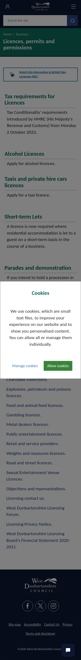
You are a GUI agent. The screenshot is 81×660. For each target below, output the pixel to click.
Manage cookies (25, 365)
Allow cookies (58, 365)
